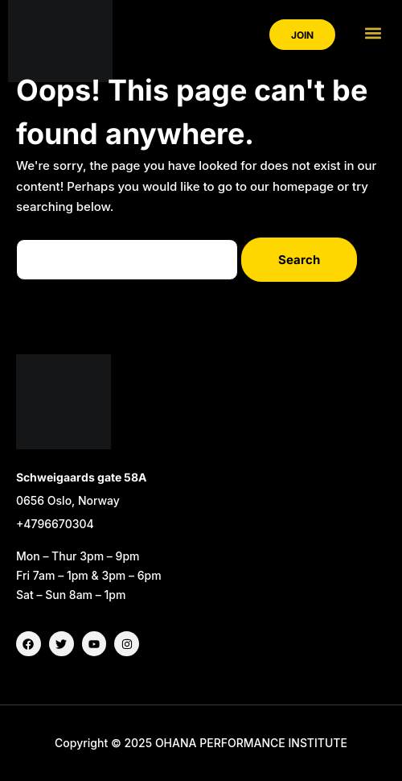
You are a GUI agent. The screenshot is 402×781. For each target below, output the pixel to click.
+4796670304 (55, 524)
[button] (372, 32)
